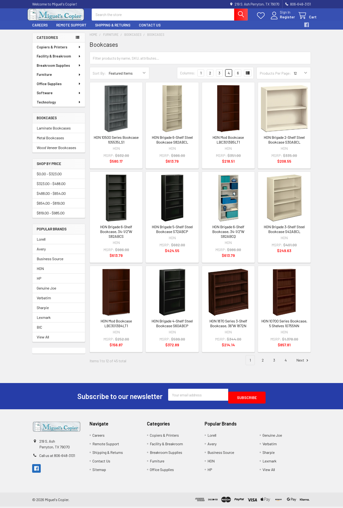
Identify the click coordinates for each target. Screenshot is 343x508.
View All (43, 341)
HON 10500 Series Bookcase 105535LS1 (116, 144)
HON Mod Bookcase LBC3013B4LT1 (116, 327)
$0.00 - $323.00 (49, 178)
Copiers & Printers (59, 51)
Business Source (50, 263)
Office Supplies (59, 88)
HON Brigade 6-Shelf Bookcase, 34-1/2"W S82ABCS (116, 236)
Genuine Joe (46, 292)
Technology (59, 106)
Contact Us (150, 29)
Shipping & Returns (112, 29)
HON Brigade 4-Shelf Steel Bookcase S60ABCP (172, 327)
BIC (39, 331)
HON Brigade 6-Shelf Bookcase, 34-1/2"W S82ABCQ (228, 236)
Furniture (59, 79)
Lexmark (44, 321)
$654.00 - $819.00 (51, 207)
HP (39, 282)
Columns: (187, 77)
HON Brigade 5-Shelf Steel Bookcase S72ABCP (172, 233)
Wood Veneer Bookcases (56, 152)
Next (303, 364)
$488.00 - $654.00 (51, 197)
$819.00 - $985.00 (51, 217)
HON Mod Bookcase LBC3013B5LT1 (228, 144)
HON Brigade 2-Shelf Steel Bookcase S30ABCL (284, 144)
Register (281, 19)
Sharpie (43, 312)
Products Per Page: (275, 77)
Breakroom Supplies (59, 69)
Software (59, 97)
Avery (41, 253)
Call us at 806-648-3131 (57, 457)
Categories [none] (47, 42)
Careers (40, 29)
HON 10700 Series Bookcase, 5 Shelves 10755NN (284, 327)
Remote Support (71, 29)
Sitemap (99, 471)
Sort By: (99, 77)
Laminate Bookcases (54, 132)
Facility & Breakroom (59, 60)
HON (40, 272)
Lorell (41, 243)
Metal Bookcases (50, 142)
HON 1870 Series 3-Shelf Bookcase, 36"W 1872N (228, 327)
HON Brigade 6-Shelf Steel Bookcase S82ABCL (172, 144)
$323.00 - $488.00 (51, 188)
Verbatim (44, 302)
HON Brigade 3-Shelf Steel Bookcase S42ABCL (284, 233)
